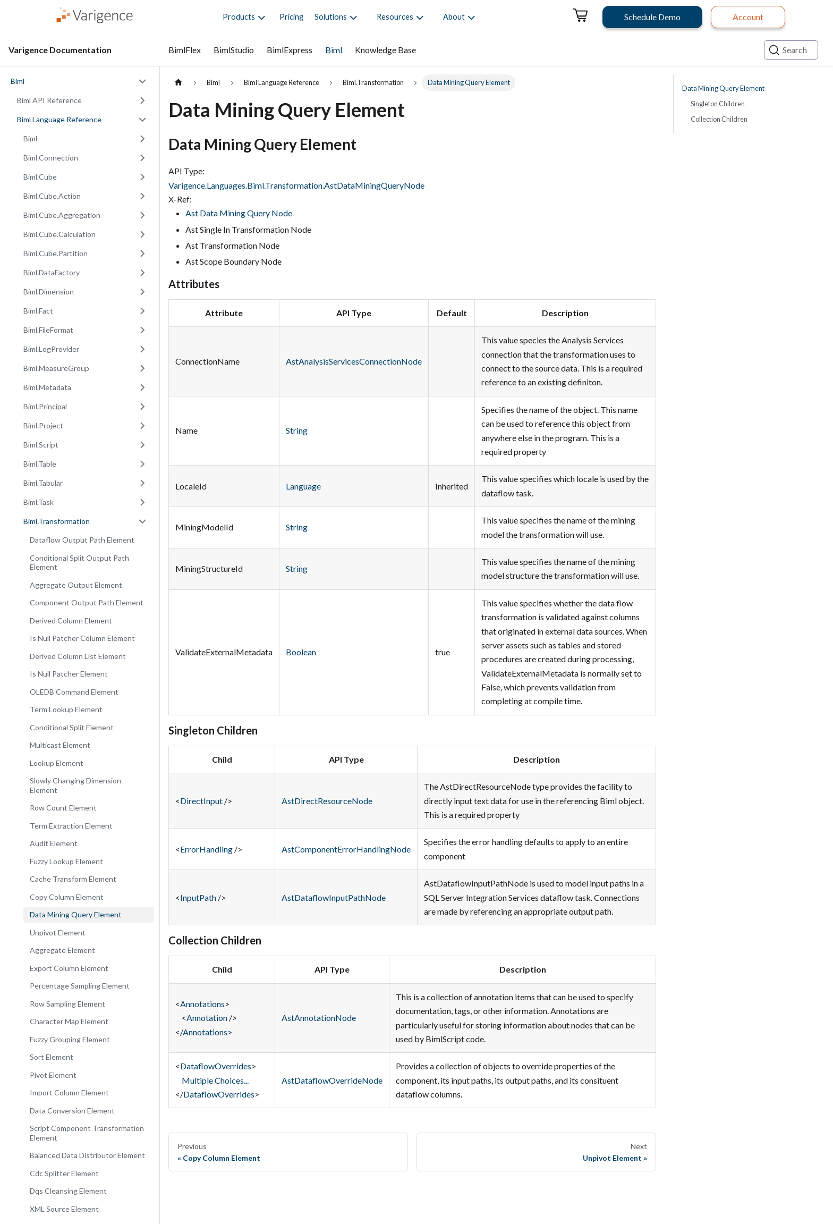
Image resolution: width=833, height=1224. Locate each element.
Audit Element (54, 843)
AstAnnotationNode (319, 1017)
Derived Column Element (71, 620)
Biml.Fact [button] (38, 310)
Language (303, 486)
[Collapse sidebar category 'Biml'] (142, 81)
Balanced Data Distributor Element (87, 1155)
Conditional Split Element (72, 727)
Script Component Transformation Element (87, 1133)
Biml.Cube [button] (40, 176)
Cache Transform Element (73, 878)
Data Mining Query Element (76, 914)
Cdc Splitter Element (64, 1173)
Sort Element (51, 1056)
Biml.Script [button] (40, 444)
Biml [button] (30, 138)
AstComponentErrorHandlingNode (346, 849)
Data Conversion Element (72, 1110)
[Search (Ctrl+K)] (791, 50)
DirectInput (201, 801)
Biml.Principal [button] (45, 406)
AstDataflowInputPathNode (334, 897)
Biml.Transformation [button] (56, 521)
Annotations (202, 1004)
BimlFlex (184, 50)
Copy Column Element (67, 896)
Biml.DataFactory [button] (51, 272)
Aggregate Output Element (76, 584)
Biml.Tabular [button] (43, 482)
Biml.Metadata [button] (47, 387)
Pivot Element (53, 1074)
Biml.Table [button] (39, 463)
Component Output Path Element (86, 602)
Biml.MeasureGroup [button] (56, 368)
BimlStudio (234, 50)
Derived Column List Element (78, 656)
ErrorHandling (206, 849)
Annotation (206, 1017)
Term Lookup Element (66, 709)
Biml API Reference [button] (49, 100)
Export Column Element (69, 968)
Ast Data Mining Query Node (238, 213)
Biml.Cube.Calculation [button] (59, 234)
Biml (333, 50)
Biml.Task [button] (38, 502)
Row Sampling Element (67, 1003)
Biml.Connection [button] (50, 157)
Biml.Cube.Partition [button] (55, 253)
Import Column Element (69, 1092)
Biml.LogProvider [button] (51, 348)
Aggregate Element (62, 950)
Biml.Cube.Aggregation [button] (61, 215)
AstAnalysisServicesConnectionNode (354, 361)
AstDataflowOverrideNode (332, 1080)
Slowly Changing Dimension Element (75, 785)
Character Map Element (69, 1021)
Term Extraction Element (71, 825)
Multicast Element (60, 744)
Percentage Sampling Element (80, 985)
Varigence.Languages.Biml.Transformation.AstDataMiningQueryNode (296, 185)
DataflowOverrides (215, 1066)
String (297, 430)
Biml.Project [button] (43, 425)
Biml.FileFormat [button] (48, 329)
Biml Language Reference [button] (59, 119)
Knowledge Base (385, 50)
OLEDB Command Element (74, 691)
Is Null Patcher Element (69, 673)
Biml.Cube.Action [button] (52, 195)
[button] (239, 17)
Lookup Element (56, 762)
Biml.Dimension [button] (48, 291)
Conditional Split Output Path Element (79, 562)
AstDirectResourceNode (327, 801)
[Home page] (178, 82)
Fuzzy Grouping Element (70, 1039)
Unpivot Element (58, 932)
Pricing (291, 16)
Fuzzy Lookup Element (66, 861)
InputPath (198, 897)
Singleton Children (718, 103)
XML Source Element (64, 1208)
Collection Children (719, 119)
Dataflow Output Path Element (82, 539)
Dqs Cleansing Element (68, 1190)
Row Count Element (63, 807)
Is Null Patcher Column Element (82, 638)
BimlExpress (289, 50)
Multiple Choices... (215, 1080)
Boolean (301, 652)
